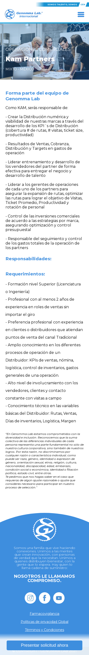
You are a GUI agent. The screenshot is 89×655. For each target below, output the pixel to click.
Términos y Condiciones (44, 629)
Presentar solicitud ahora (44, 645)
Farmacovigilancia (44, 613)
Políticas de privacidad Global (44, 621)
